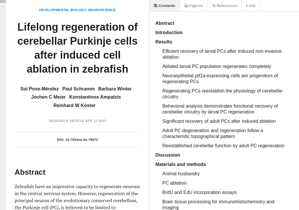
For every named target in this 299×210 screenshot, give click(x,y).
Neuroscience (102, 10)
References (224, 6)
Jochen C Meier (48, 96)
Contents (164, 6)
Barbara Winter (115, 88)
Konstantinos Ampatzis (95, 96)
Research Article (66, 121)
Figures (193, 6)
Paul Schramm (78, 88)
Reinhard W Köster (74, 105)
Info (250, 6)
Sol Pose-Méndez (39, 88)
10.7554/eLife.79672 (81, 139)
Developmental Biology (62, 10)
